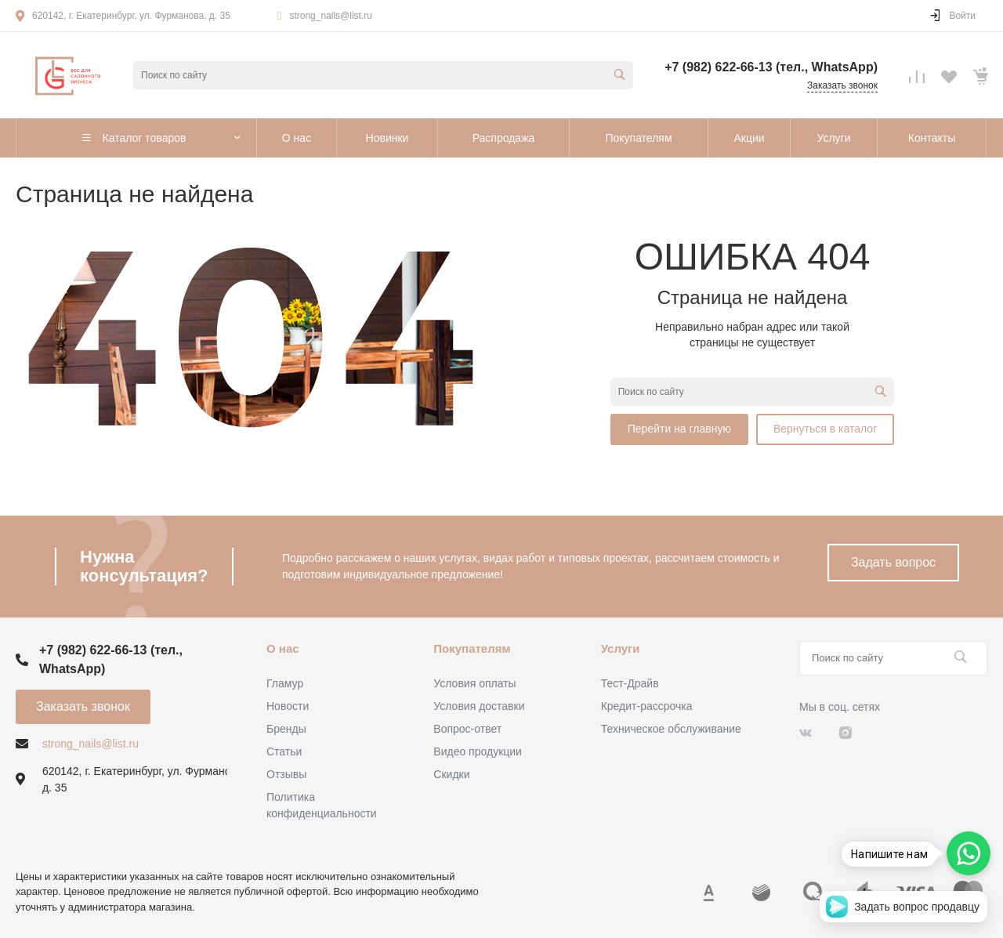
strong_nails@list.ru (330, 15)
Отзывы (286, 774)
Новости (287, 706)
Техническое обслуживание (671, 729)
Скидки (451, 774)
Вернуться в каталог (825, 428)
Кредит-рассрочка (647, 706)
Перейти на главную (679, 428)
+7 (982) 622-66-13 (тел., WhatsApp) (771, 67)
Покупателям (471, 648)
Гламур (284, 683)
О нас (282, 648)
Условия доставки (478, 706)
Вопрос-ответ (467, 729)
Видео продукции (477, 751)
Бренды (286, 729)
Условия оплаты (474, 683)
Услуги (620, 648)
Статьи (284, 751)
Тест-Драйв (630, 683)
